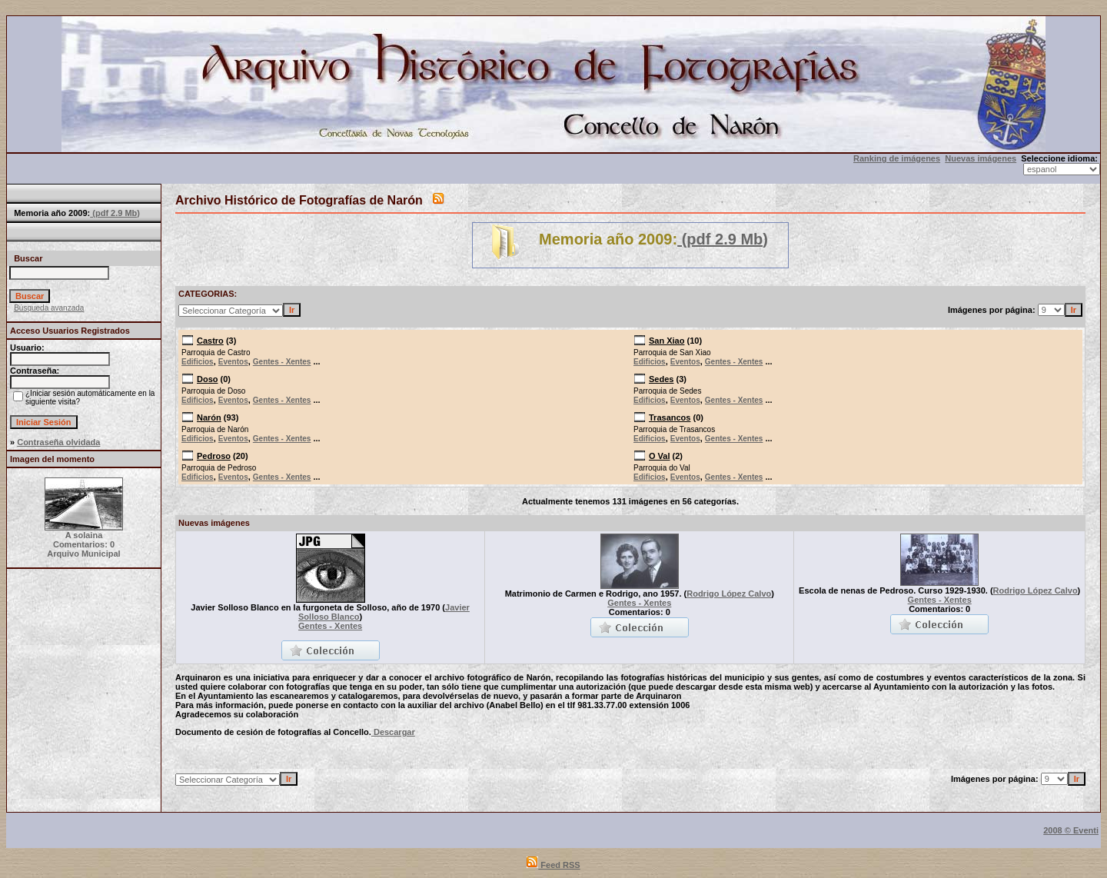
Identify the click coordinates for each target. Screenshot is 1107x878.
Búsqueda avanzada (49, 308)
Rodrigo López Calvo (728, 593)
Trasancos (669, 417)
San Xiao (666, 340)
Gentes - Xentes (282, 362)
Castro (210, 340)
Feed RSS (553, 865)
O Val (659, 456)
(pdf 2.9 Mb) (115, 213)
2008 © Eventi (1071, 830)
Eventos (233, 362)
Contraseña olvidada (58, 442)
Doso (207, 379)
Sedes (661, 379)
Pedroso (214, 456)
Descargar (393, 732)
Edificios (197, 362)
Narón (209, 417)
